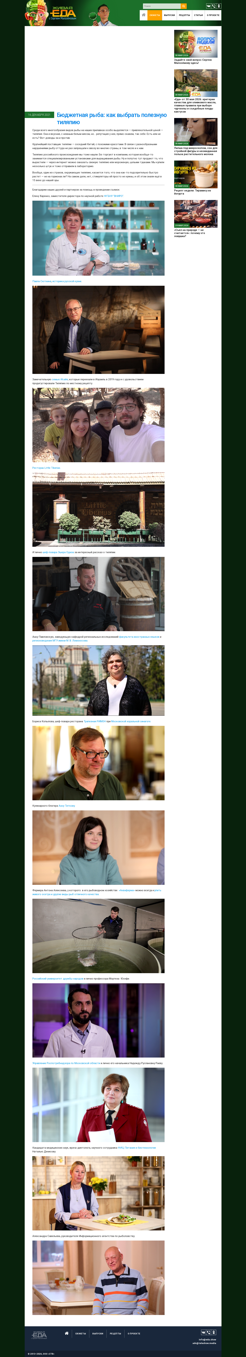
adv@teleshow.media (204, 1343)
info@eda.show (207, 1339)
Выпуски (169, 15)
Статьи (198, 15)
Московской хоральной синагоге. (131, 721)
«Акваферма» (127, 890)
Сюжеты (154, 15)
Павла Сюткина (41, 281)
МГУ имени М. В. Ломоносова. (70, 640)
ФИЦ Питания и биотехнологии (137, 1147)
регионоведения (42, 640)
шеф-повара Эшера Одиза (58, 552)
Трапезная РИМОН (95, 721)
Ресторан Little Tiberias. (46, 467)
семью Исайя (60, 379)
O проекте (213, 15)
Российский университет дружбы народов (57, 978)
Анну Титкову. (67, 805)
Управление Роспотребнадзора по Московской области (66, 1063)
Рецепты (184, 15)
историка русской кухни (66, 281)
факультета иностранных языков (139, 636)
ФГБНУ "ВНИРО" (113, 196)
